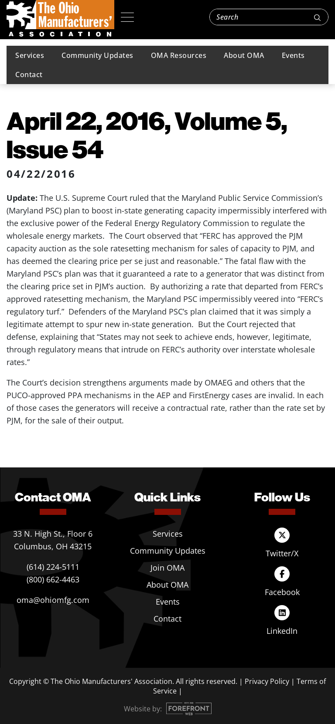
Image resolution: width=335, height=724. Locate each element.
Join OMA (167, 567)
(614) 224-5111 (53, 567)
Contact (29, 74)
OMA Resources (179, 55)
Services (29, 55)
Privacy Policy (267, 681)
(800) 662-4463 (53, 579)
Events (293, 55)
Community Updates (97, 55)
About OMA (244, 55)
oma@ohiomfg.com (53, 600)
